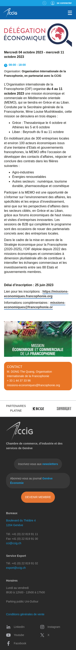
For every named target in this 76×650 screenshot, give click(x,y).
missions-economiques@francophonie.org (33, 385)
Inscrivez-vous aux (38, 464)
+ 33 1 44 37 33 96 (19, 380)
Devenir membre (38, 497)
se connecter (64, 3)
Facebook (16, 643)
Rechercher (44, 3)
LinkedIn (15, 627)
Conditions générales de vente (25, 614)
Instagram (50, 627)
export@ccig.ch (16, 567)
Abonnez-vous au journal (31, 481)
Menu (70, 13)
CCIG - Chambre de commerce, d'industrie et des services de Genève (10, 13)
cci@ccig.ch (13, 543)
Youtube (15, 635)
